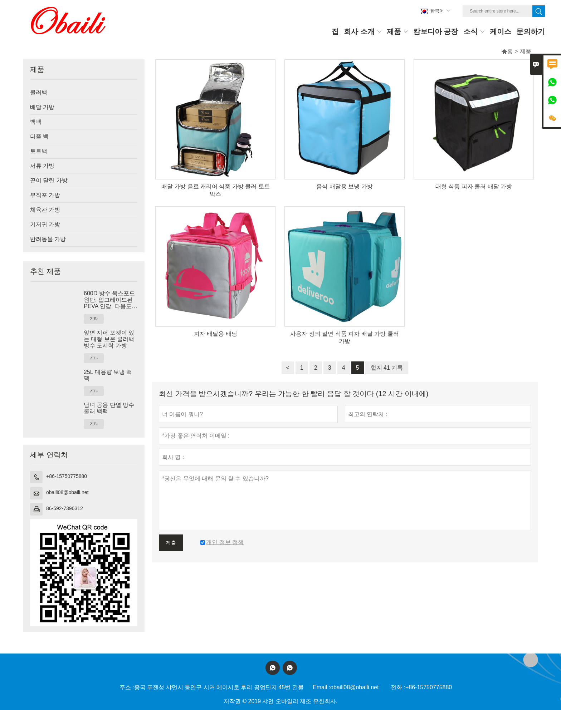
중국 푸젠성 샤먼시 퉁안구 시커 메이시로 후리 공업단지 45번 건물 (219, 687)
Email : (321, 687)
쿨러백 (38, 92)
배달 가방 (42, 107)
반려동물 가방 (48, 239)
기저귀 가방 (45, 224)
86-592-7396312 (64, 508)
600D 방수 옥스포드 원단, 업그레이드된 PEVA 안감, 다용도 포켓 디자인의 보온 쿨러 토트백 (109, 300)
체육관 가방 (45, 210)
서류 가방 (42, 166)
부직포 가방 (45, 195)
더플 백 (39, 136)
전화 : (398, 687)
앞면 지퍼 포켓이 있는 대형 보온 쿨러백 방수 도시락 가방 (109, 339)
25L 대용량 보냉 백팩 (108, 375)
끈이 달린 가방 (49, 180)
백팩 (36, 122)
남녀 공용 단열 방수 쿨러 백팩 (109, 408)
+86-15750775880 (66, 476)
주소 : (126, 687)
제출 (171, 543)
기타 (93, 318)
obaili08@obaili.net (67, 492)
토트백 (38, 151)
